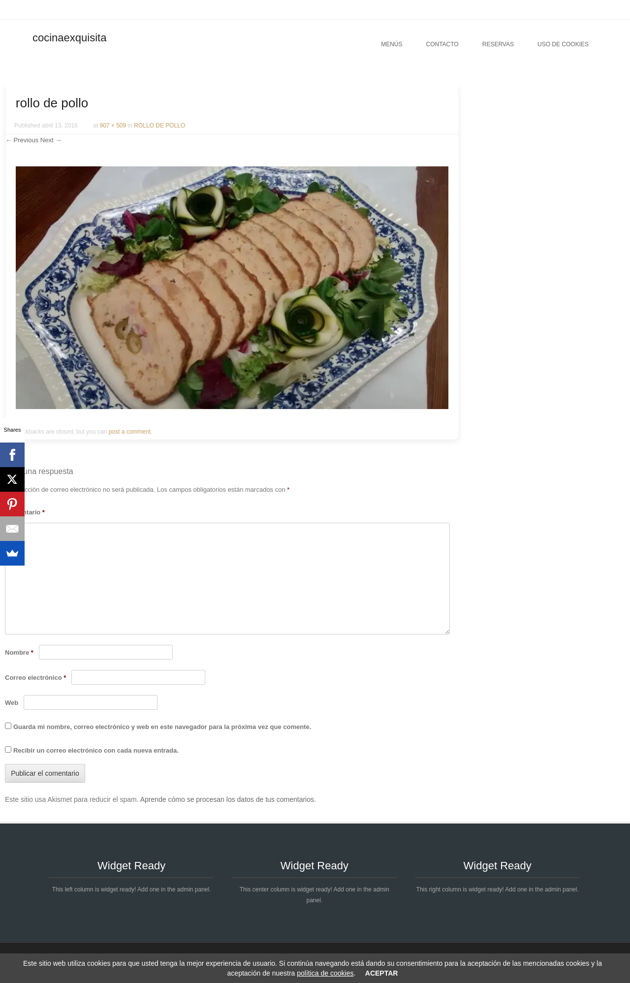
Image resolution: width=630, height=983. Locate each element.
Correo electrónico (35, 677)
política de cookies (325, 973)
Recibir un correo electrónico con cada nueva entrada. (96, 750)
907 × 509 (112, 125)
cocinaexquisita (69, 38)
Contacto (442, 44)
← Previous (21, 140)
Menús (391, 44)
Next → (51, 140)
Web (11, 702)
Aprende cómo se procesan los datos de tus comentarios (227, 799)
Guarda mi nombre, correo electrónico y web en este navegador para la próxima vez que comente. (162, 726)
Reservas (498, 44)
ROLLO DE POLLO (159, 125)
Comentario (25, 512)
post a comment (130, 431)
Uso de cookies (563, 44)
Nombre (19, 652)
